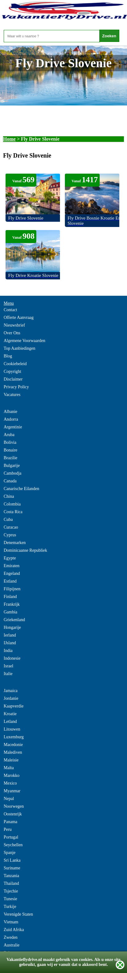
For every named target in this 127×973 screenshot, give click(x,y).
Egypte (10, 558)
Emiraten (11, 565)
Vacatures (12, 394)
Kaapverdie (14, 706)
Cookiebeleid (15, 363)
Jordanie (11, 698)
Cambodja (13, 473)
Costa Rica (13, 511)
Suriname (12, 868)
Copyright (12, 371)
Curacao (11, 527)
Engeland (12, 573)
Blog (8, 356)
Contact (10, 309)
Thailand (11, 883)
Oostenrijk (13, 814)
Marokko (11, 775)
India (8, 650)
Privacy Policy (16, 387)
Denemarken (15, 542)
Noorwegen (14, 806)
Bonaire (10, 450)
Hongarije (12, 627)
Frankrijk (12, 604)
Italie (8, 673)
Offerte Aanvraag (19, 317)
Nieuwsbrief (14, 325)
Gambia (10, 612)
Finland (10, 596)
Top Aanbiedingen (19, 348)
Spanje (9, 852)
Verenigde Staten (18, 914)
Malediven (13, 752)
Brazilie (10, 458)
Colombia (12, 504)
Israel (8, 666)
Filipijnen (12, 589)
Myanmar (12, 791)
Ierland (10, 635)
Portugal (11, 837)
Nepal (9, 798)
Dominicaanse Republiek (25, 550)
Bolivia (10, 442)
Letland (10, 721)
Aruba (9, 434)
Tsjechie (11, 891)
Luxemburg (14, 737)
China (9, 496)
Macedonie (13, 744)
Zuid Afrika (14, 929)
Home (9, 139)
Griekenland (14, 619)
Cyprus (10, 535)
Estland (10, 581)
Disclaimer (13, 379)
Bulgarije (12, 465)
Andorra (11, 419)
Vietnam (11, 922)
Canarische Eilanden (21, 488)
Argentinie (13, 427)
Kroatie (10, 713)
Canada (10, 481)
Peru (8, 829)
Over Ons (12, 333)
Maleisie (11, 760)
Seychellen (13, 845)
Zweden (11, 937)
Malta (9, 767)
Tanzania (11, 875)
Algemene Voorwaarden (24, 340)
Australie (11, 945)
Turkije (10, 906)
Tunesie (10, 899)
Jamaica (11, 690)
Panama (10, 821)
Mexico (10, 783)
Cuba (8, 519)
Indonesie (12, 658)
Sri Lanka (12, 860)
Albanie (10, 411)
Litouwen (12, 729)
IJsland (10, 643)
